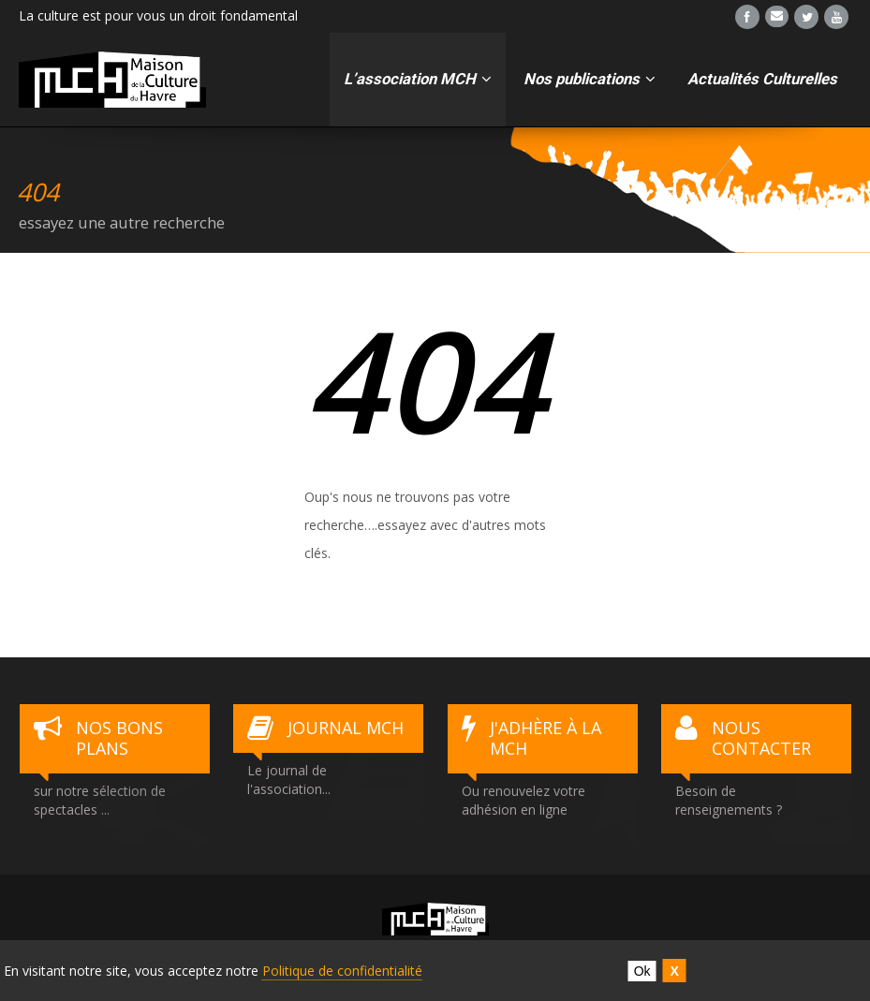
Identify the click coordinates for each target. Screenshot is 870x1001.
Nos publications (589, 78)
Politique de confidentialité (342, 970)
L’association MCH (418, 78)
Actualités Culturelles (762, 79)
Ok (642, 971)
